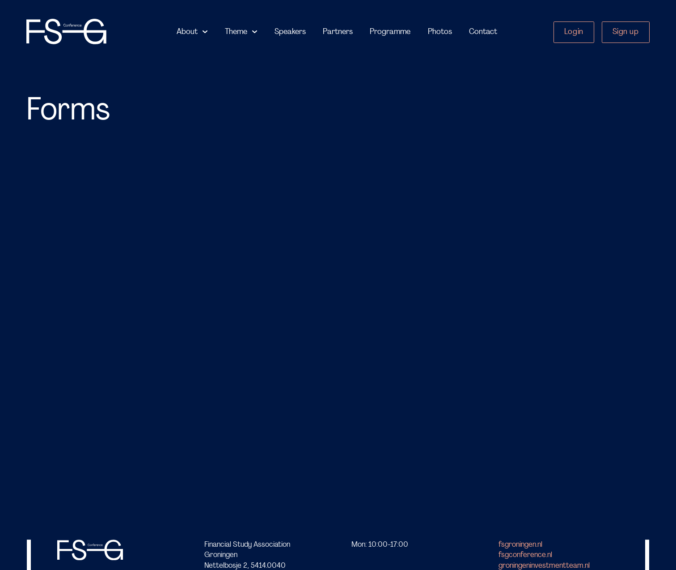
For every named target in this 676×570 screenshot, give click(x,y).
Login (573, 32)
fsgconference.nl (525, 555)
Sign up (626, 32)
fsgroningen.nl (520, 545)
